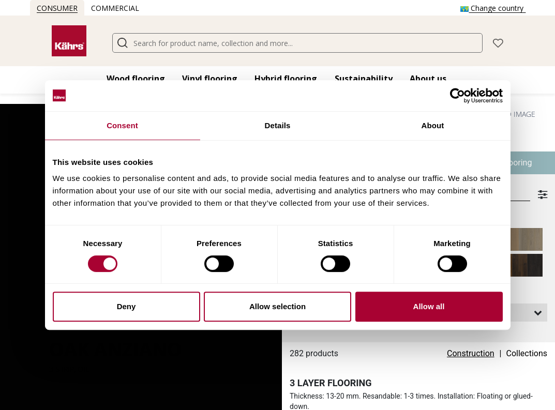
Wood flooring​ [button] (136, 78)
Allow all (429, 306)
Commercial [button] (115, 8)
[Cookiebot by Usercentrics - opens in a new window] (457, 95)
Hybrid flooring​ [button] (285, 78)
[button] (498, 42)
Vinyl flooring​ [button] (209, 78)
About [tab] (433, 125)
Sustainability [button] (364, 78)
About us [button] (428, 78)
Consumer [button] (57, 8)
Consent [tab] (122, 125)
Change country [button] (493, 8)
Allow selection (277, 306)
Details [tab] (278, 125)
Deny (126, 306)
